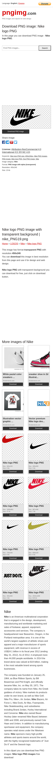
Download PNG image (16, 131)
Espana (21, 3)
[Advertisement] (26, 79)
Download (12, 384)
